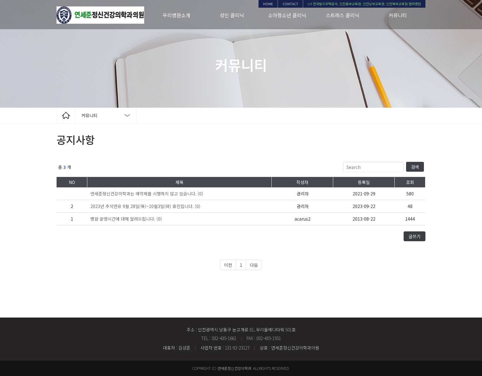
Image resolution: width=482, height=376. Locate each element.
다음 (254, 265)
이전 (228, 265)
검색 (415, 167)
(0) (146, 193)
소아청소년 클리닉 (287, 15)
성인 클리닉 (232, 15)
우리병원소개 (176, 15)
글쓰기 (415, 236)
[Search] (373, 167)
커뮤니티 (398, 15)
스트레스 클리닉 (342, 15)
